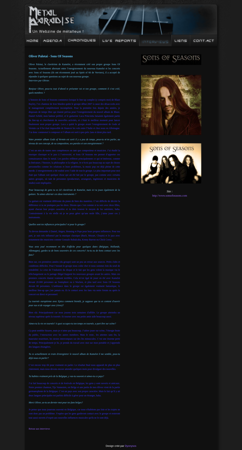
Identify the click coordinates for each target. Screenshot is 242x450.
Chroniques (81, 40)
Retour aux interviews (39, 428)
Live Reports (119, 40)
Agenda (52, 40)
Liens (180, 40)
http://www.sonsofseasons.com (169, 195)
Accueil (33, 40)
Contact (203, 40)
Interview (155, 40)
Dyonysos (130, 445)
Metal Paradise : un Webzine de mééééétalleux (121, 19)
